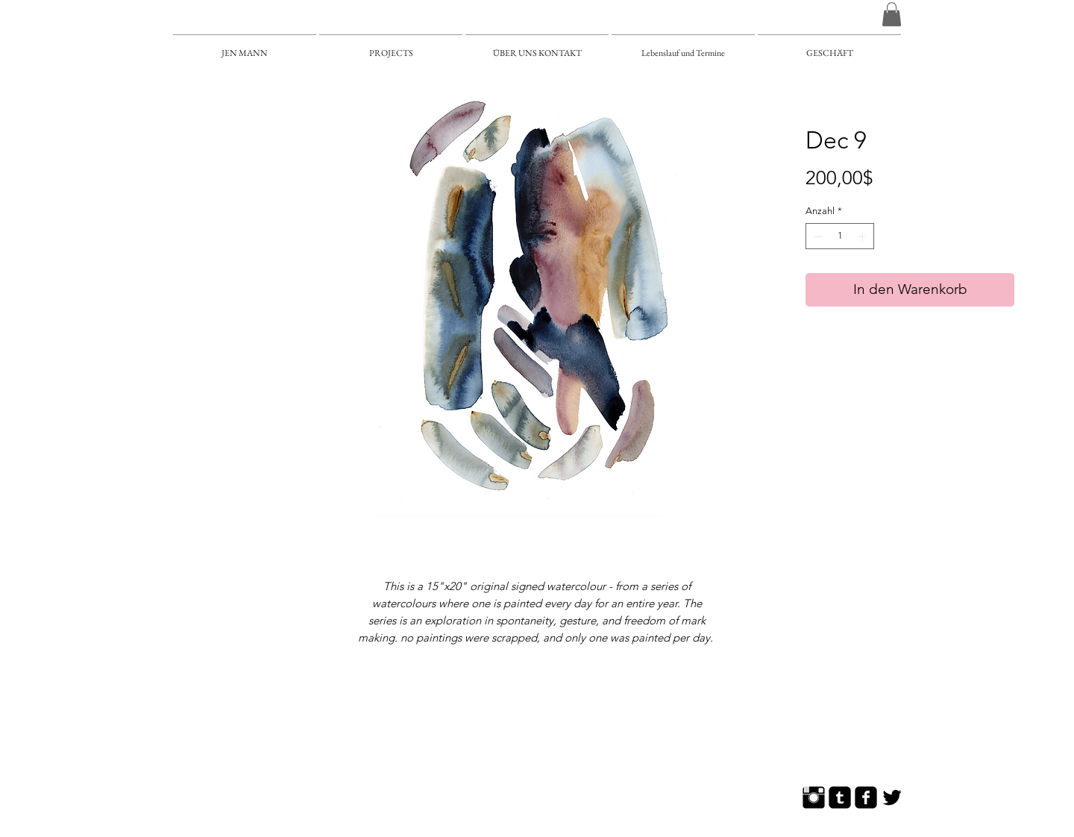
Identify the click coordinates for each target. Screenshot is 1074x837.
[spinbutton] (840, 236)
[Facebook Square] (866, 797)
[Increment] (864, 236)
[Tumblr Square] (840, 797)
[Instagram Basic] (814, 797)
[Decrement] (817, 236)
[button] (892, 14)
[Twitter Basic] (892, 797)
